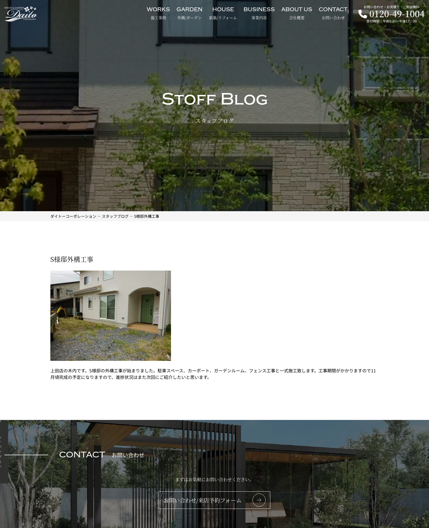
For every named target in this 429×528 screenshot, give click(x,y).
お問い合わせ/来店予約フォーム (202, 500)
